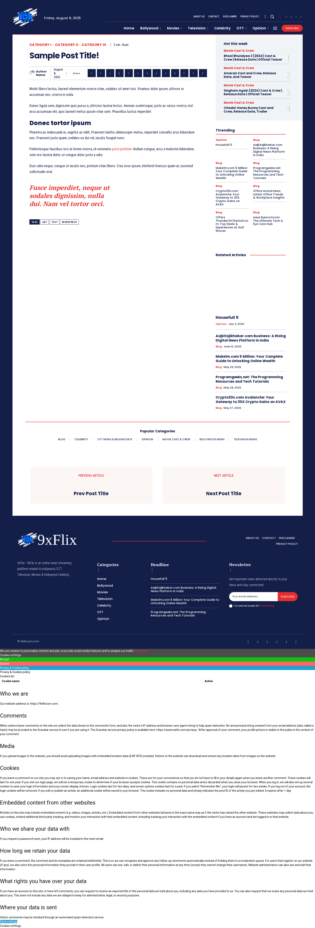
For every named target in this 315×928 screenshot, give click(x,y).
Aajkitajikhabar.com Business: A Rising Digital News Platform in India (269, 150)
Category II (66, 45)
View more (141, 650)
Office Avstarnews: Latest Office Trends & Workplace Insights (269, 194)
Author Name (41, 73)
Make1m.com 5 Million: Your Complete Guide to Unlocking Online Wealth (232, 173)
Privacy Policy (266, 605)
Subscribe (288, 597)
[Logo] (25, 17)
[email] (253, 596)
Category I (40, 45)
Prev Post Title (91, 494)
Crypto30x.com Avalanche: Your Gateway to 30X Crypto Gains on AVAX (228, 197)
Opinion (221, 140)
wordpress (69, 222)
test (54, 222)
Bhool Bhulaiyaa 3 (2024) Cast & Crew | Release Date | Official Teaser (253, 58)
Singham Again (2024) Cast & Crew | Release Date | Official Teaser (253, 92)
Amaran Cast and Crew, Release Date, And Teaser (250, 75)
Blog (256, 140)
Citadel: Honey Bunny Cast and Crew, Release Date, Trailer (248, 110)
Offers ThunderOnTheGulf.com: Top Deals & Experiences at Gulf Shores (232, 224)
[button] (272, 16)
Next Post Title (223, 494)
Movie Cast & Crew (239, 50)
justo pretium (122, 149)
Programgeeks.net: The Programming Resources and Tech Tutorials (268, 173)
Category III (94, 45)
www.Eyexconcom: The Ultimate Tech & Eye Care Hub (268, 220)
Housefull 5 (224, 145)
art (44, 222)
